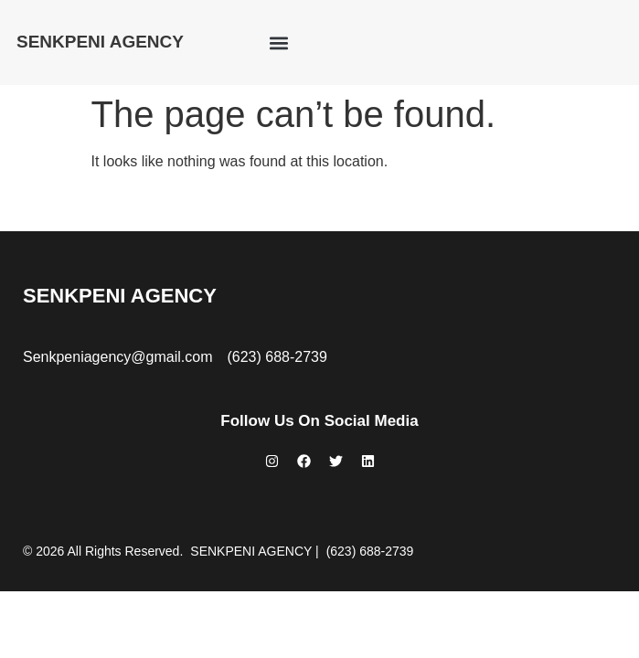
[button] (278, 42)
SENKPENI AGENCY (100, 41)
